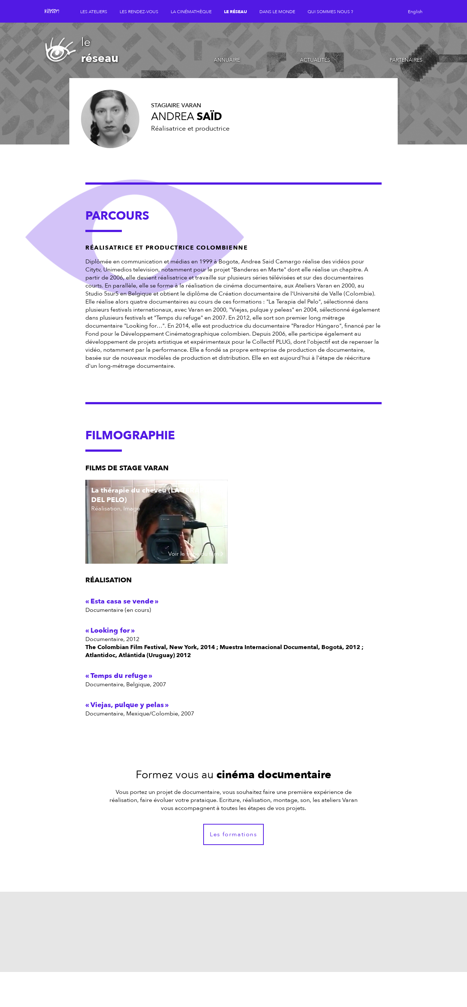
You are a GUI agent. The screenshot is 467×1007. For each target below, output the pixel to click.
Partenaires (406, 60)
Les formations (233, 834)
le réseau (235, 12)
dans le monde (277, 12)
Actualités (315, 60)
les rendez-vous (139, 12)
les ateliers (93, 12)
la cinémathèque (191, 12)
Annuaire (227, 60)
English (415, 12)
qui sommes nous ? (330, 12)
